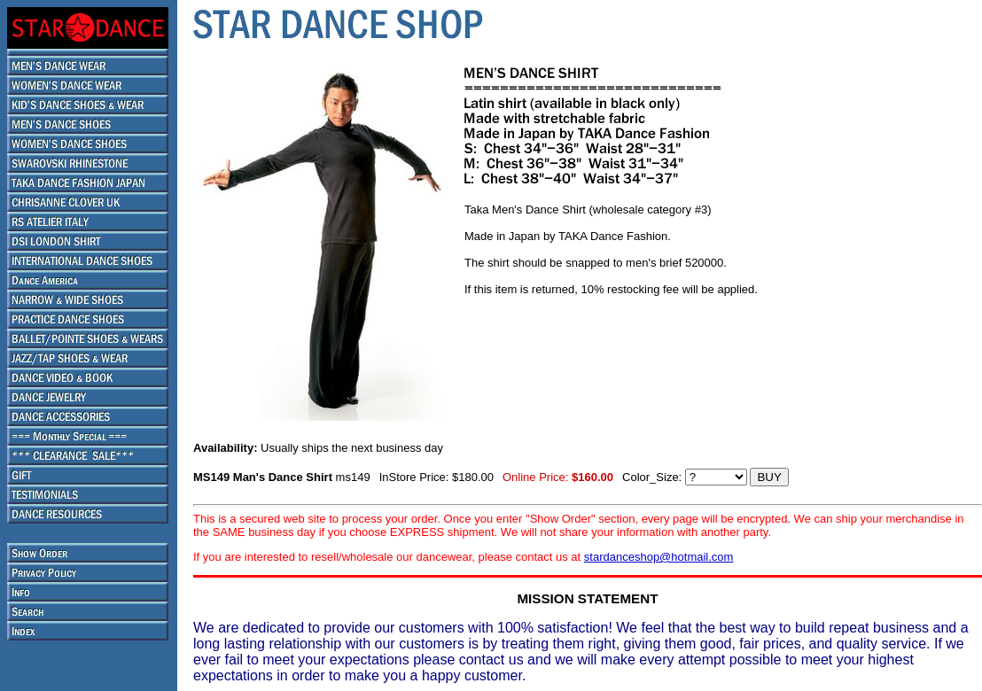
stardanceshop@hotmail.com (659, 556)
